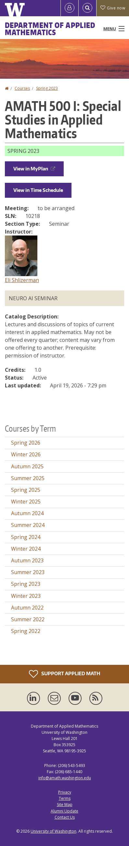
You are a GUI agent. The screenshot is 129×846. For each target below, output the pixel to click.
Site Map (64, 804)
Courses (22, 88)
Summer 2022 (28, 619)
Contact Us (65, 817)
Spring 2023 (47, 88)
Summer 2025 (28, 478)
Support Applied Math (64, 673)
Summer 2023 (28, 572)
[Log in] (69, 8)
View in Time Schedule (38, 190)
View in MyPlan (34, 168)
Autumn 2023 (27, 560)
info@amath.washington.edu (64, 778)
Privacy (64, 792)
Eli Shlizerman (22, 280)
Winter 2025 (26, 501)
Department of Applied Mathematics (50, 28)
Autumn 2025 (27, 466)
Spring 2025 (25, 489)
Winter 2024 (26, 548)
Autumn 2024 (27, 513)
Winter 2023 (26, 595)
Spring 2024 (25, 537)
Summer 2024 (28, 525)
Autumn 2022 (27, 607)
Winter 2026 (26, 454)
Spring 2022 (25, 631)
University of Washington (53, 831)
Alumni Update (64, 811)
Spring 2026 (25, 442)
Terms (65, 798)
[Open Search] (87, 8)
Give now (112, 8)
